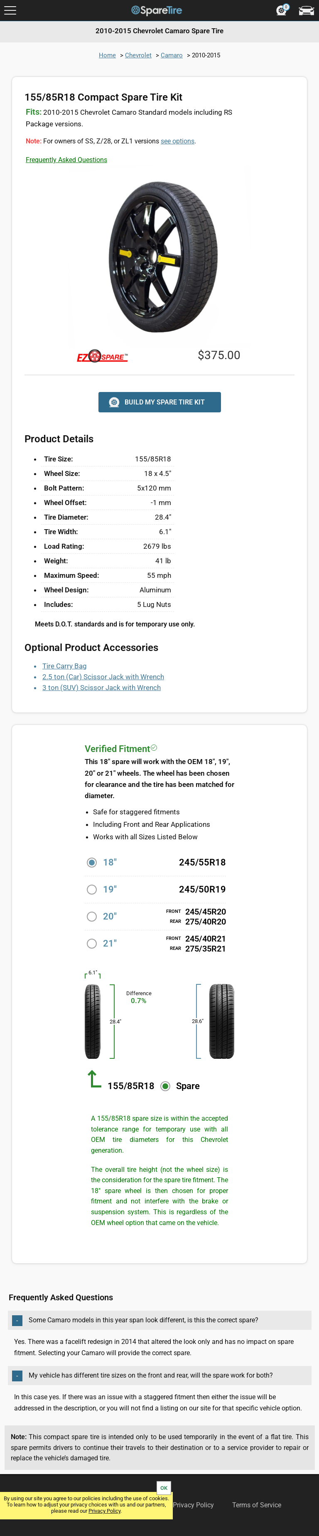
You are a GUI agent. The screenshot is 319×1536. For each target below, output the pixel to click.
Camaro (172, 55)
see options (177, 141)
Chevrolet (138, 55)
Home (107, 55)
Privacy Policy (104, 1511)
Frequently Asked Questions (66, 160)
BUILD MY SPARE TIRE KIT (156, 402)
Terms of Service (256, 1505)
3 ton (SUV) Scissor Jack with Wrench (101, 687)
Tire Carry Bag (64, 666)
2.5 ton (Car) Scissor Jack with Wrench (103, 677)
